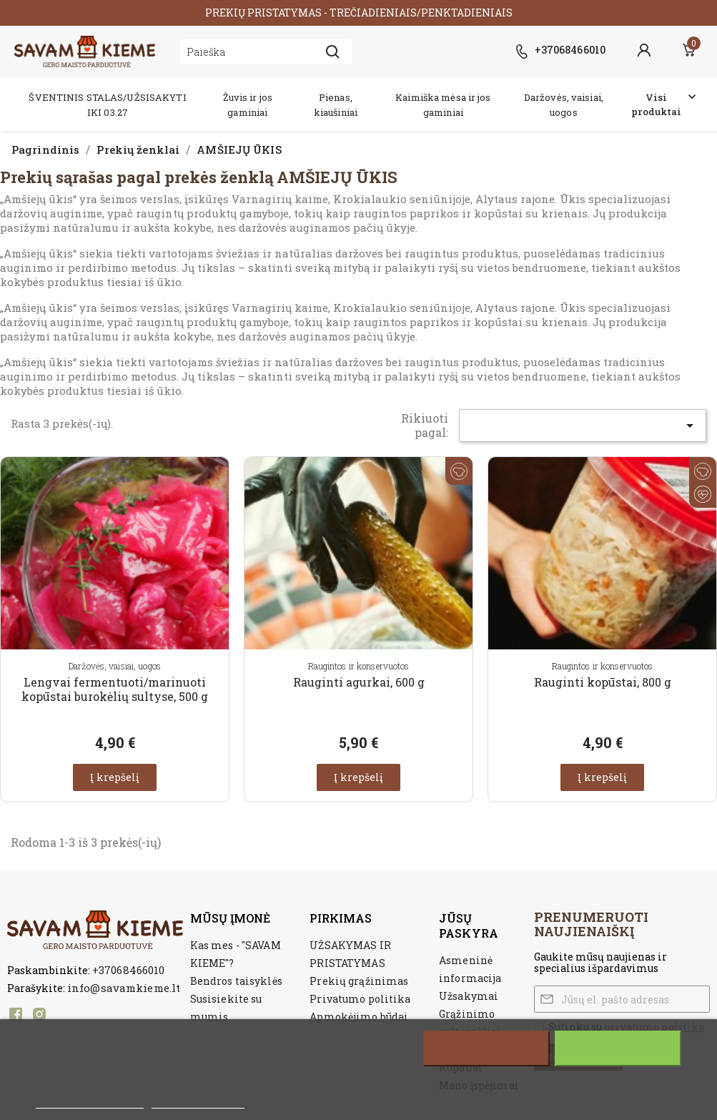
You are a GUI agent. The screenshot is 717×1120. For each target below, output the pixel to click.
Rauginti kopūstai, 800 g (602, 681)
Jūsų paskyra (468, 925)
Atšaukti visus (486, 1048)
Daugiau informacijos (89, 1101)
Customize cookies (198, 1101)
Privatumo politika (360, 999)
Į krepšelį (114, 777)
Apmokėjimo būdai (359, 1016)
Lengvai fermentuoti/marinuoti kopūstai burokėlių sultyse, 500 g (114, 689)
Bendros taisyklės (236, 981)
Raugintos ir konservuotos (359, 666)
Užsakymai (468, 996)
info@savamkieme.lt (123, 988)
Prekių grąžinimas (359, 981)
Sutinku (618, 1048)
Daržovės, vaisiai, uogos (115, 666)
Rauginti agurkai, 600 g (359, 681)
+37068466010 (128, 970)
